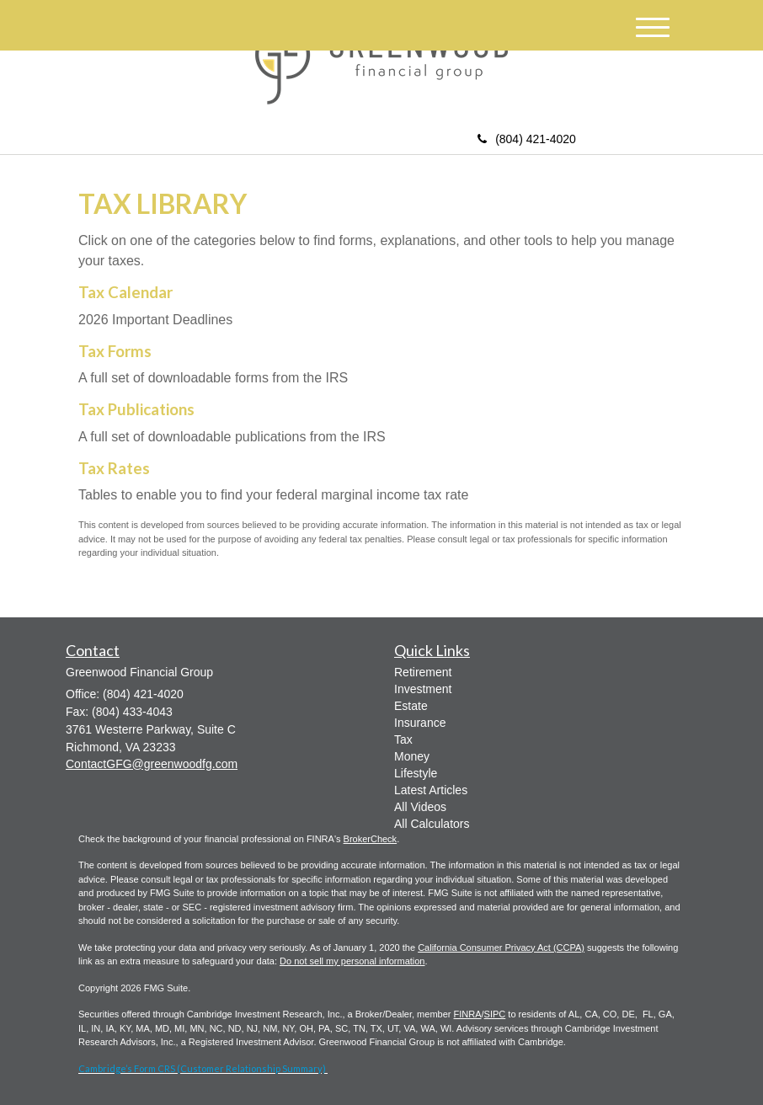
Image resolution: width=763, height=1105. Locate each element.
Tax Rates (114, 468)
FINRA (468, 1014)
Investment (422, 689)
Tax (403, 739)
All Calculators (431, 823)
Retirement (422, 672)
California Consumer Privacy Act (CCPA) (501, 947)
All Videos (420, 807)
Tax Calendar (125, 292)
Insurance (420, 722)
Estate (411, 706)
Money (412, 756)
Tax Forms (115, 351)
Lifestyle (415, 773)
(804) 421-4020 (527, 139)
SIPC (495, 1014)
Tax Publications (136, 409)
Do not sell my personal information (352, 961)
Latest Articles (430, 790)
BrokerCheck (371, 839)
